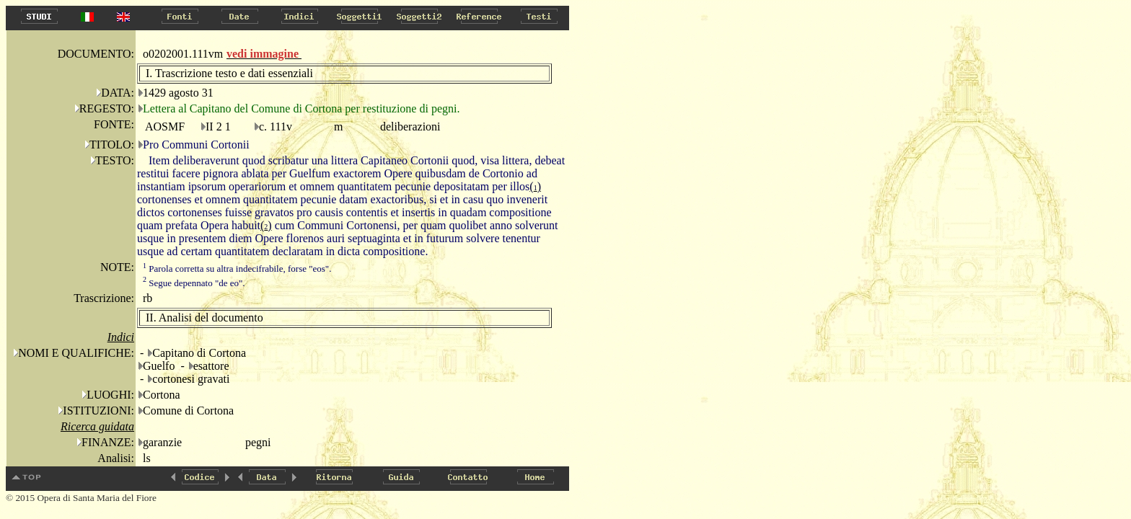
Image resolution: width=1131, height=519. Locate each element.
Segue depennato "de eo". (194, 283)
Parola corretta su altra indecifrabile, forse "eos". (237, 268)
